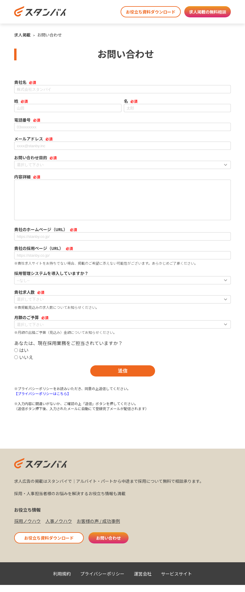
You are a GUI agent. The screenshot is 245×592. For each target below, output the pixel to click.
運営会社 (143, 581)
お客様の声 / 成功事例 (98, 528)
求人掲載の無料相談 (207, 12)
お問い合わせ (108, 545)
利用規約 (62, 581)
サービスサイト (176, 581)
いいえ (23, 364)
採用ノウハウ (27, 528)
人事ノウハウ (58, 528)
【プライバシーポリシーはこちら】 (42, 400)
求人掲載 (22, 35)
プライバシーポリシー (102, 581)
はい (21, 357)
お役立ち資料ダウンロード (150, 12)
